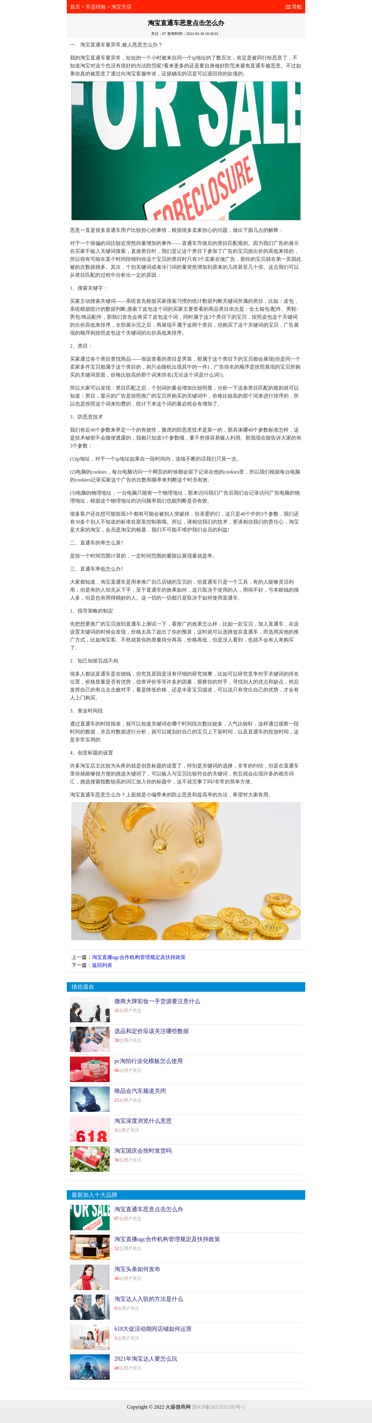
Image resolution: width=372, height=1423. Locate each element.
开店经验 (96, 7)
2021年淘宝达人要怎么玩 (145, 1359)
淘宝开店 (121, 7)
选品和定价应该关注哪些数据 (151, 1031)
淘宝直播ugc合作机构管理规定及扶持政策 (139, 957)
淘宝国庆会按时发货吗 (143, 1151)
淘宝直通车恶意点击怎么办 (148, 1209)
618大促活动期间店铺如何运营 (153, 1329)
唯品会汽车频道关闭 (140, 1091)
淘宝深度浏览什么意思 (143, 1121)
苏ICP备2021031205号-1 (218, 1407)
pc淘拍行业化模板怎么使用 (148, 1061)
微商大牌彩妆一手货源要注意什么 (157, 1001)
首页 (75, 7)
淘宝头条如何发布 (137, 1269)
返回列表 (102, 965)
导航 (297, 7)
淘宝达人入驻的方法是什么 (148, 1299)
